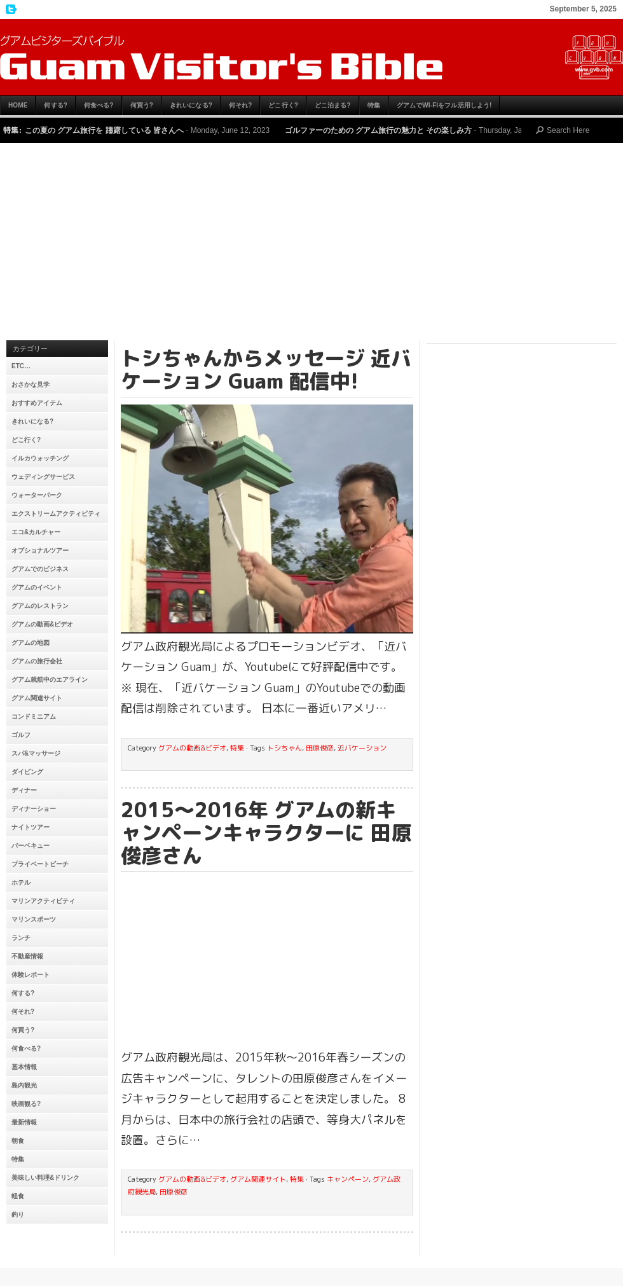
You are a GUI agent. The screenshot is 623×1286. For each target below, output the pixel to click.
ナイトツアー (30, 827)
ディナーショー (33, 808)
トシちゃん (284, 748)
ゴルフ (21, 734)
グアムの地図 (30, 642)
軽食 (17, 1196)
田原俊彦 (320, 748)
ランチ (21, 937)
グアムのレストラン (40, 605)
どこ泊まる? (333, 105)
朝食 (17, 1140)
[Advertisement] (311, 245)
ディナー (24, 790)
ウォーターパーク (36, 495)
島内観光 (24, 1085)
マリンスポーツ (33, 919)
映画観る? (26, 1103)
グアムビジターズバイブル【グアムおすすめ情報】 (311, 57)
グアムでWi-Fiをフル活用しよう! (444, 105)
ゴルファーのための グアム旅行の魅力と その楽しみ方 (378, 130)
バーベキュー (30, 845)
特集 (373, 105)
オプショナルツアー (40, 550)
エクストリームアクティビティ (55, 513)
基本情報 (24, 1066)
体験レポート (30, 974)
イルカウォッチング (40, 458)
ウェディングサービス (43, 476)
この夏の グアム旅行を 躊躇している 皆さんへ (104, 130)
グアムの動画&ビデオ (42, 624)
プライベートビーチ (40, 864)
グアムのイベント (36, 587)
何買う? (142, 105)
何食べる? (99, 105)
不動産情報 (27, 956)
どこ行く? (283, 105)
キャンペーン (348, 1179)
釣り (17, 1214)
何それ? (240, 105)
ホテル (21, 882)
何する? (55, 105)
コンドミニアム (33, 716)
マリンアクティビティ (43, 900)
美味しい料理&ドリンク (45, 1177)
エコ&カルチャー (35, 532)
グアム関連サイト (36, 698)
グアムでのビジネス (40, 568)
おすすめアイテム (36, 402)
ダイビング (27, 771)
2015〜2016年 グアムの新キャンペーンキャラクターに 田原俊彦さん (266, 832)
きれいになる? (191, 105)
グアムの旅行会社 (36, 661)
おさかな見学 (30, 384)
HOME (17, 105)
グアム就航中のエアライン (49, 679)
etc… (21, 366)
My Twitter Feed (9, 9)
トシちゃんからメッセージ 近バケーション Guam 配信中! (266, 369)
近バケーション (362, 748)
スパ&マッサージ (35, 753)
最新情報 (24, 1122)
